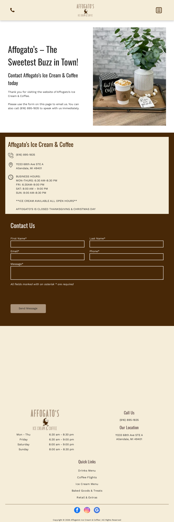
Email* (15, 251)
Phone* (94, 251)
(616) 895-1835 (29, 108)
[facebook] (77, 510)
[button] (159, 10)
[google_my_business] (97, 510)
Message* (17, 264)
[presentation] (36, 294)
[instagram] (87, 510)
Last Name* (97, 238)
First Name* (19, 238)
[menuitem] (87, 470)
